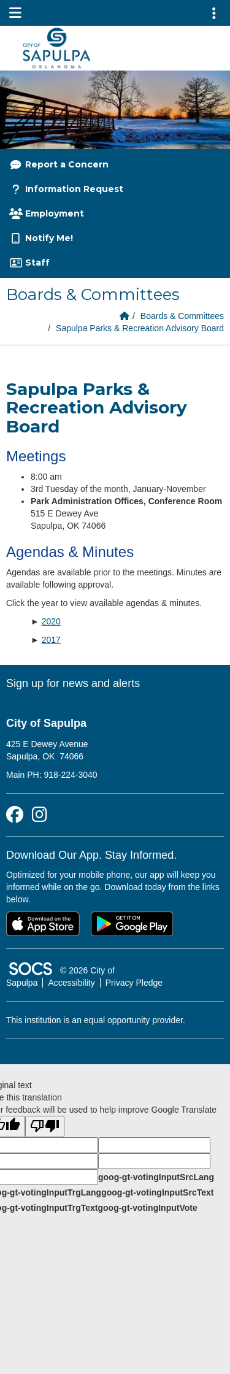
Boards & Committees (182, 316)
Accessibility (71, 983)
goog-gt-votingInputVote (147, 1208)
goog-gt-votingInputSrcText (157, 1192)
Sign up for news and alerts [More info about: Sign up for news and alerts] (73, 683)
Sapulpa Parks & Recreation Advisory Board (140, 328)
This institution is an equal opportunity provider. (95, 1020)
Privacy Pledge (134, 983)
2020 (51, 621)
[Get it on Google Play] (132, 924)
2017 (51, 640)
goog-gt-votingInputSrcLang (156, 1177)
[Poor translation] (44, 1126)
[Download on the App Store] (43, 924)
